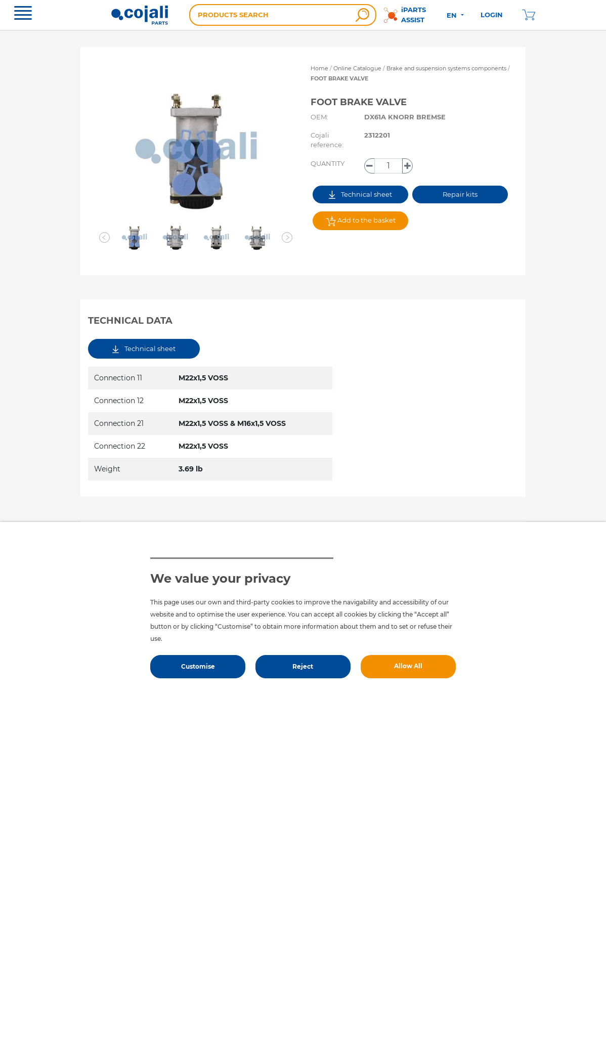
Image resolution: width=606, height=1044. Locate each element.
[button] (105, 237)
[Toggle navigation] (23, 14)
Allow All (408, 666)
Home (319, 68)
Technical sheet (360, 194)
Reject (302, 666)
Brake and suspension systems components (447, 68)
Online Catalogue (357, 68)
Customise (198, 666)
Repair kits (460, 194)
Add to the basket (361, 221)
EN (453, 15)
